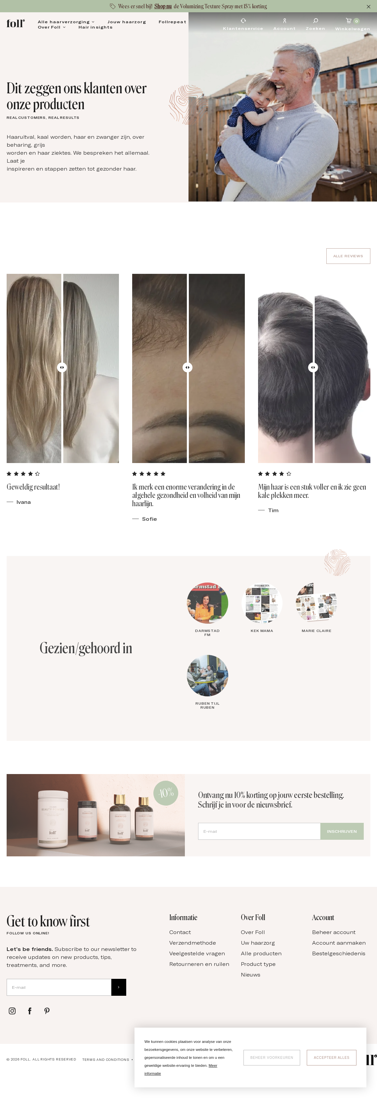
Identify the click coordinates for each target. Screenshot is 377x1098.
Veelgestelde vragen (197, 953)
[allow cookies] (331, 1057)
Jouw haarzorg (127, 22)
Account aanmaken (339, 943)
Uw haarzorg (258, 943)
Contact (180, 932)
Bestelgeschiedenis (338, 953)
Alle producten (261, 953)
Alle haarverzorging (64, 22)
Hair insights (96, 27)
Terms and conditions (105, 1059)
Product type (258, 964)
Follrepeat (173, 22)
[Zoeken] (315, 24)
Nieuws (250, 975)
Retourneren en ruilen (199, 964)
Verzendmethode (192, 943)
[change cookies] (271, 1057)
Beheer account (333, 932)
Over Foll (49, 27)
